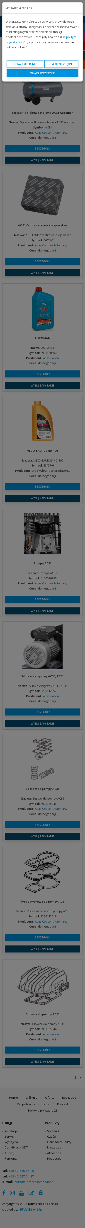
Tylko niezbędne (61, 64)
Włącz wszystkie (42, 73)
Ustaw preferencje (25, 64)
